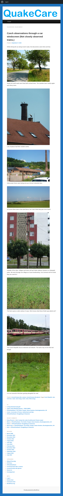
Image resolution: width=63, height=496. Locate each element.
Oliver (8, 423)
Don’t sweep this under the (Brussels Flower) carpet (29, 420)
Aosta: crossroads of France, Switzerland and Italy (20, 412)
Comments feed (11, 481)
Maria (8, 422)
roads (13, 398)
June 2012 (9, 444)
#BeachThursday (11, 461)
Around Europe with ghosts (33, 397)
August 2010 (10, 453)
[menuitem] (2, 2)
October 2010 (10, 449)
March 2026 (10, 433)
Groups (9, 21)
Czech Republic (48, 397)
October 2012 (10, 439)
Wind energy (32, 398)
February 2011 (11, 446)
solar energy (19, 398)
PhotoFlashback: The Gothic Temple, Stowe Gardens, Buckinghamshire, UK (27, 410)
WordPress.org (11, 483)
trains (27, 398)
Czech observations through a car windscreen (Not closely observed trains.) (25, 36)
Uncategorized (11, 472)
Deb (8, 427)
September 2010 (11, 451)
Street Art (9, 470)
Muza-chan (10, 425)
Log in (8, 478)
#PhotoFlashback (11, 464)
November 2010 (11, 447)
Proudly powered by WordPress (31, 490)
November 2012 (11, 437)
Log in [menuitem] (6, 2)
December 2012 (11, 435)
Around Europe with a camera (19, 397)
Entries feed (10, 480)
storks (23, 398)
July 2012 (9, 442)
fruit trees (9, 398)
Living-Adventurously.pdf (13, 406)
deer (54, 397)
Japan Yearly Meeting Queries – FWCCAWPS (19, 408)
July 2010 (9, 455)
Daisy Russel (10, 420)
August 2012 (10, 440)
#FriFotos (9, 463)
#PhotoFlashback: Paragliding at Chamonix (18, 414)
